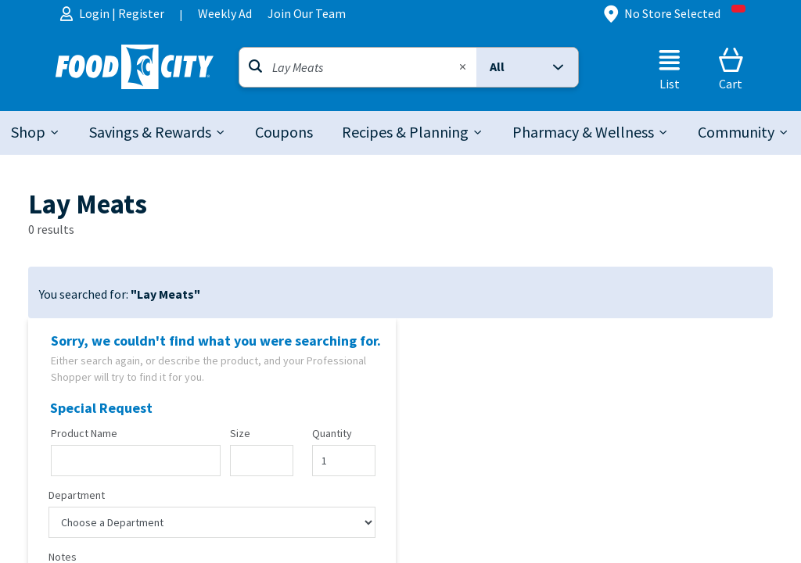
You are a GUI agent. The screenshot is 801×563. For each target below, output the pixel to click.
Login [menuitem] (95, 13)
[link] (284, 133)
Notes (62, 557)
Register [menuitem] (141, 13)
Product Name (84, 434)
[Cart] (730, 69)
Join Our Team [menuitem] (307, 13)
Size (240, 434)
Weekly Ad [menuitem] (225, 13)
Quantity (332, 434)
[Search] (357, 67)
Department (76, 495)
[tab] (36, 133)
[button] (527, 67)
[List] (669, 69)
